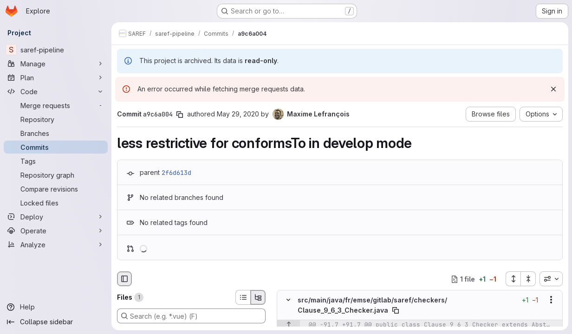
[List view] (242, 297)
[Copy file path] (395, 310)
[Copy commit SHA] (179, 114)
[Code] (56, 91)
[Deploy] (56, 216)
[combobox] (551, 278)
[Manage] (56, 63)
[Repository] (56, 119)
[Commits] (56, 147)
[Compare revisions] (56, 188)
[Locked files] (56, 202)
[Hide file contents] (288, 300)
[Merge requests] (56, 105)
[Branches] (56, 133)
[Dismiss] (553, 89)
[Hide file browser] (124, 278)
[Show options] (551, 300)
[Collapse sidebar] (56, 321)
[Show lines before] (288, 324)
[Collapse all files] (528, 278)
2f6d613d (176, 172)
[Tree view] (258, 297)
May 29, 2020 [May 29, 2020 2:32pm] (238, 114)
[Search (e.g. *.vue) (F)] (191, 315)
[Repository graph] (56, 174)
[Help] (56, 307)
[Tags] (56, 160)
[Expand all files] (513, 278)
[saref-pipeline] (56, 49)
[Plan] (56, 77)
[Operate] (56, 230)
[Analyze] (56, 244)
